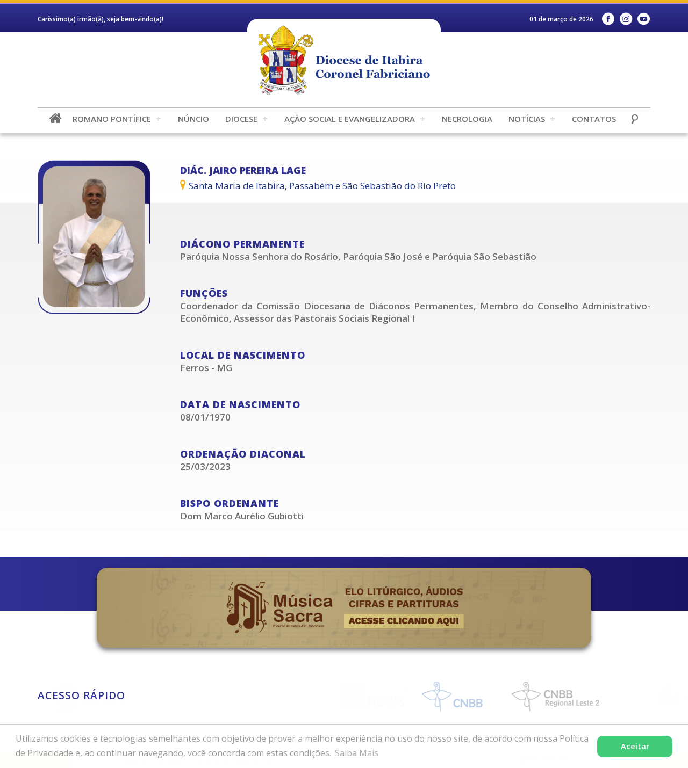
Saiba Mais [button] (356, 753)
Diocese (241, 118)
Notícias (526, 118)
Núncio (193, 118)
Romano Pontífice (112, 118)
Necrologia (467, 118)
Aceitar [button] (635, 746)
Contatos (594, 118)
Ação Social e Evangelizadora (349, 118)
